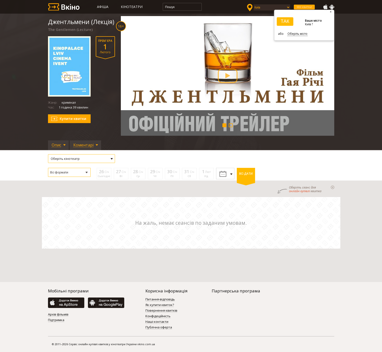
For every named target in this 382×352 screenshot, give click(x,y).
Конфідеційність (158, 316)
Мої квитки (304, 7)
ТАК (285, 21)
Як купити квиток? (159, 305)
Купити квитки (73, 118)
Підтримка (56, 320)
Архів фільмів (58, 314)
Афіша (102, 6)
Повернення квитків (161, 311)
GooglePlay (331, 7)
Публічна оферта (158, 327)
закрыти (332, 187)
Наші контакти (156, 322)
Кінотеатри (132, 6)
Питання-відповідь (160, 299)
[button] (69, 172)
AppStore (325, 7)
